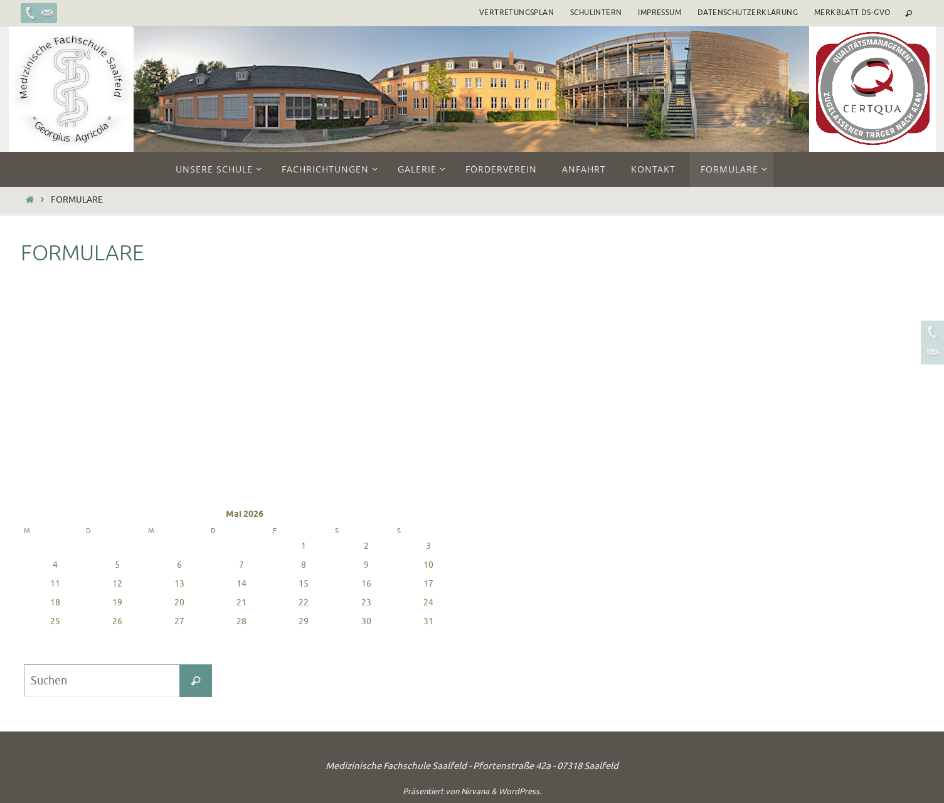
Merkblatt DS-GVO (852, 13)
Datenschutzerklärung (747, 13)
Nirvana (475, 791)
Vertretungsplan (516, 13)
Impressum (659, 13)
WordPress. (520, 791)
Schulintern (596, 13)
